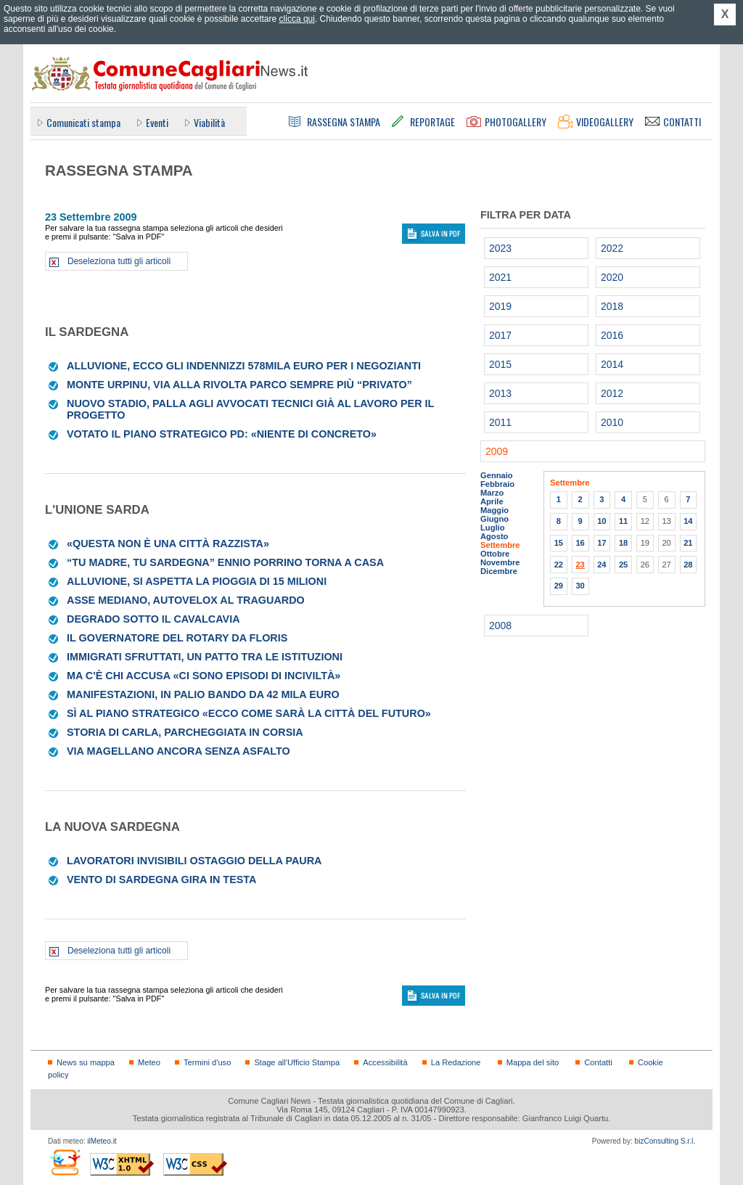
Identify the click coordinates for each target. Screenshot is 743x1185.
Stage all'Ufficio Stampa (297, 1062)
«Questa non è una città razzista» (168, 543)
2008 (500, 625)
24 (601, 564)
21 (688, 542)
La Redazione (456, 1062)
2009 (496, 451)
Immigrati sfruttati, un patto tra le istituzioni (204, 657)
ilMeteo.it (101, 1141)
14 (688, 521)
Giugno (494, 518)
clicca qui (297, 19)
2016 (612, 335)
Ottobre (494, 553)
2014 (612, 364)
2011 (500, 422)
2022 (612, 248)
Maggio (494, 510)
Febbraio (497, 484)
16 (579, 542)
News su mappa (86, 1062)
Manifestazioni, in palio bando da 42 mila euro (203, 694)
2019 (500, 306)
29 (558, 585)
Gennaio (496, 475)
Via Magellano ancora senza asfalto (178, 751)
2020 (612, 277)
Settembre (500, 545)
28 (688, 564)
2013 (500, 393)
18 (623, 542)
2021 (500, 277)
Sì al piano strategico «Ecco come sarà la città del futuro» (249, 713)
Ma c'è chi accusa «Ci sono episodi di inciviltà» (203, 675)
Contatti (598, 1062)
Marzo (492, 492)
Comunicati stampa (83, 122)
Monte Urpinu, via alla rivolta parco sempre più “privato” (239, 384)
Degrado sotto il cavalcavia (153, 619)
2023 (500, 248)
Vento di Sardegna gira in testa (161, 879)
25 (623, 564)
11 (623, 521)
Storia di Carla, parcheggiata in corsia (185, 732)
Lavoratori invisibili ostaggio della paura (194, 860)
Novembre (500, 562)
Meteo (149, 1062)
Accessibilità (385, 1062)
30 (579, 585)
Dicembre (498, 571)
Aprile (492, 501)
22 (558, 564)
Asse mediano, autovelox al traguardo (186, 600)
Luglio (492, 527)
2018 (612, 306)
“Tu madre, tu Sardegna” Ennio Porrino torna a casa (225, 562)
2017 (500, 335)
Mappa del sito (532, 1062)
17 (601, 542)
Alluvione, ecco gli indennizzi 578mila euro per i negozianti (244, 366)
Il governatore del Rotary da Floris (177, 638)
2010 (612, 422)
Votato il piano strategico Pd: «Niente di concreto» (222, 434)
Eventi (157, 122)
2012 (612, 393)
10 (601, 521)
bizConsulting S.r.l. (665, 1141)
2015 (500, 364)
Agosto (494, 536)
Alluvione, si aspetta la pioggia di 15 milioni (197, 581)
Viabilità (209, 122)
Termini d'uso (207, 1062)
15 (558, 542)
